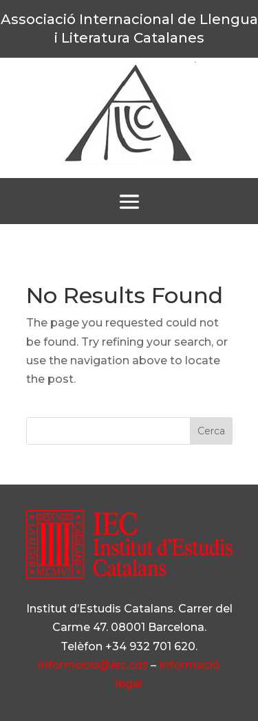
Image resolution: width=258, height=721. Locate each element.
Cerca (211, 431)
